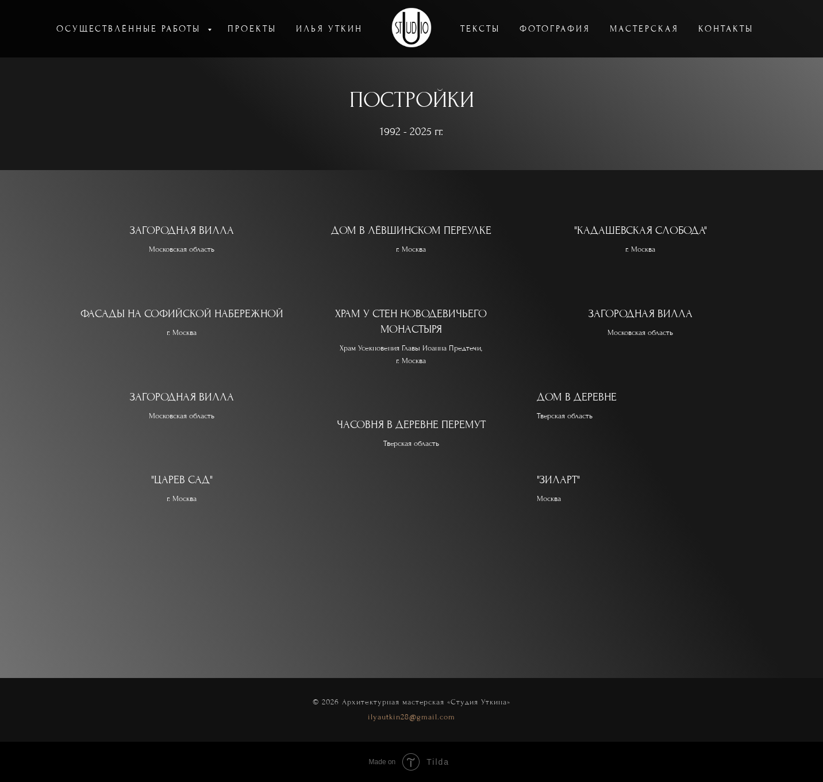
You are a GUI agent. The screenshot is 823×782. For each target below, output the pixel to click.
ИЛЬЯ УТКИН (329, 29)
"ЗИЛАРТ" (558, 479)
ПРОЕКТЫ (252, 29)
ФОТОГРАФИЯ (555, 29)
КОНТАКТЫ (725, 29)
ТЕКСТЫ (480, 29)
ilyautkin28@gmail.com (411, 716)
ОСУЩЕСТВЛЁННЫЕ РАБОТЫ (130, 29)
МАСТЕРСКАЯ (644, 29)
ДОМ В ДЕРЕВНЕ (577, 397)
